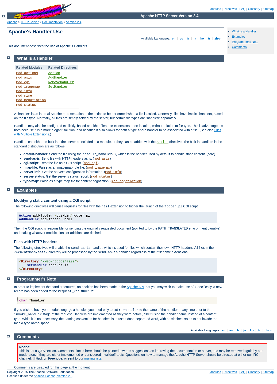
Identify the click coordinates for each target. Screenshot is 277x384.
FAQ (242, 9)
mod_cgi (23, 82)
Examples (238, 36)
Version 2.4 (73, 22)
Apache (12, 22)
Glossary (254, 9)
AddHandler (58, 77)
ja (195, 38)
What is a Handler (244, 31)
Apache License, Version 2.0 (53, 376)
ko (202, 38)
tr (209, 38)
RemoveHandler (61, 82)
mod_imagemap (28, 87)
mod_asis (24, 77)
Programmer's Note (245, 42)
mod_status (26, 105)
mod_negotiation (31, 100)
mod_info (24, 91)
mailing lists (92, 358)
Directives (230, 9)
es (181, 38)
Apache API (135, 287)
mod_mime (24, 96)
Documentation (52, 22)
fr (188, 38)
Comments (239, 47)
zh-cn (218, 38)
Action (54, 73)
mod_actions (27, 73)
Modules (215, 9)
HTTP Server (30, 22)
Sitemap (268, 9)
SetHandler (58, 87)
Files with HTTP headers (36, 242)
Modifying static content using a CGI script (52, 200)
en (173, 38)
